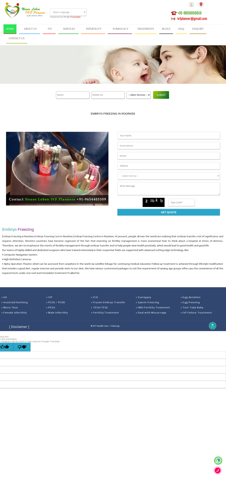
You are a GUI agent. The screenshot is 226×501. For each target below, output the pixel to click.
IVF (50, 28)
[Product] (138, 95)
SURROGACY (120, 28)
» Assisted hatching (14, 302)
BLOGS (166, 28)
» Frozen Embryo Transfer (108, 302)
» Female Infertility (14, 312)
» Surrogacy (143, 297)
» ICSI (94, 297)
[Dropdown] (168, 175)
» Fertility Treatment (105, 312)
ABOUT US (30, 28)
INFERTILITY (93, 28)
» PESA (50, 307)
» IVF (49, 297)
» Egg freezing (190, 302)
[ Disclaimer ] (19, 326)
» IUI (4, 297)
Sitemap (115, 326)
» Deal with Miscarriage (151, 312)
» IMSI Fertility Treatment (153, 307)
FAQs (181, 28)
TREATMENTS (145, 28)
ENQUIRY (198, 28)
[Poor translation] (22, 347)
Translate (71, 17)
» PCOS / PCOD (55, 302)
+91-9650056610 (186, 13)
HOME (10, 28)
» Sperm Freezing (147, 302)
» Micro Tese (9, 307)
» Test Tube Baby (192, 307)
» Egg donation (191, 297)
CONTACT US (17, 38)
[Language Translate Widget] (68, 12)
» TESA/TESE (99, 307)
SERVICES (69, 28)
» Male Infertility (57, 312)
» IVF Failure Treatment (196, 312)
